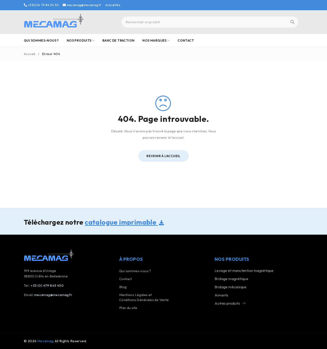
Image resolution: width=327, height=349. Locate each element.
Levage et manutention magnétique (244, 270)
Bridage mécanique (231, 287)
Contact (125, 279)
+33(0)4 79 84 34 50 (41, 5)
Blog (123, 287)
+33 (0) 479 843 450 (47, 285)
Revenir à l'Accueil (163, 156)
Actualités (112, 5)
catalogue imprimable (124, 222)
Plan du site (128, 308)
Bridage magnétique (231, 278)
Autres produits (227, 303)
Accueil (29, 54)
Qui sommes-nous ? (135, 271)
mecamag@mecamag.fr (82, 5)
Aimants (221, 295)
